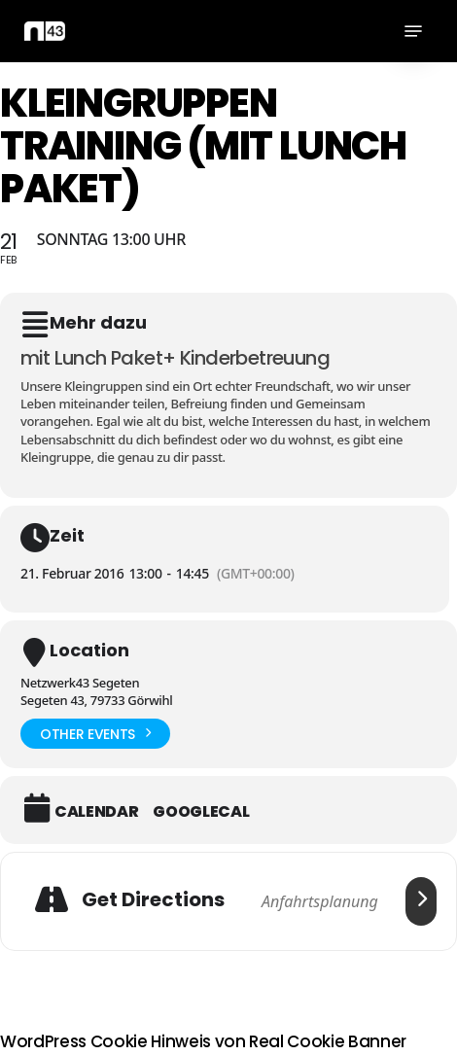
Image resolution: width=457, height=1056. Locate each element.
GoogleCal (201, 812)
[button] (413, 31)
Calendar (96, 812)
